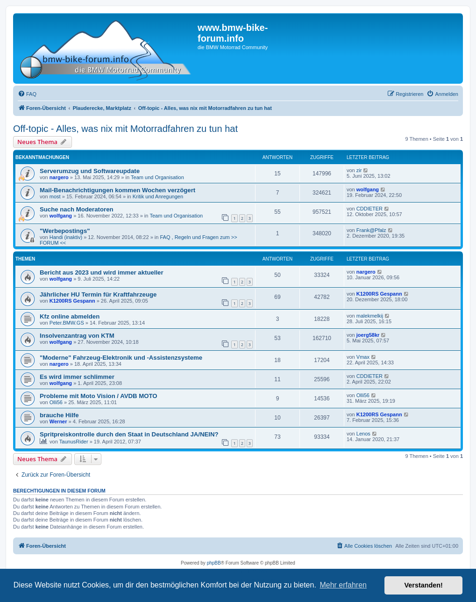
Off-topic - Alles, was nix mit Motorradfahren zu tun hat (125, 128)
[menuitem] (27, 94)
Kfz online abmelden (69, 316)
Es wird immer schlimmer (77, 376)
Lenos (363, 433)
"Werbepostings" (65, 230)
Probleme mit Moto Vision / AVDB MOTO (98, 395)
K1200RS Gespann (72, 301)
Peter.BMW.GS (67, 323)
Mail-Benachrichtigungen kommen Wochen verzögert (117, 190)
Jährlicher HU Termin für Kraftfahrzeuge (98, 294)
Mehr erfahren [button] (343, 585)
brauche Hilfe (59, 415)
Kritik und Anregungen (158, 196)
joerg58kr (368, 335)
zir (359, 170)
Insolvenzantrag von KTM (77, 335)
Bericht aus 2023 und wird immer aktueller (101, 272)
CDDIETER (369, 208)
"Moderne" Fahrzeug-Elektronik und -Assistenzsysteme (121, 357)
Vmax (362, 357)
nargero (59, 177)
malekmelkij (369, 316)
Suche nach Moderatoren (77, 209)
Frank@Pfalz (371, 230)
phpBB (214, 563)
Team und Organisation (157, 177)
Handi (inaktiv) (66, 237)
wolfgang (367, 189)
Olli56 (56, 402)
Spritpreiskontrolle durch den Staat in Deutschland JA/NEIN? (129, 434)
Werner (58, 421)
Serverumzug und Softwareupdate (90, 170)
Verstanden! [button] (424, 585)
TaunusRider (73, 441)
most (55, 196)
